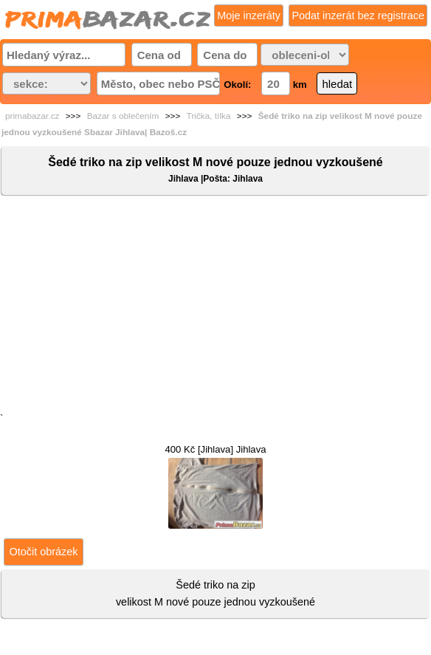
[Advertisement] (215, 307)
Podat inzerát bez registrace (358, 15)
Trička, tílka (209, 116)
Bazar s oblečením (123, 116)
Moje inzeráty (248, 15)
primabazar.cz (32, 116)
